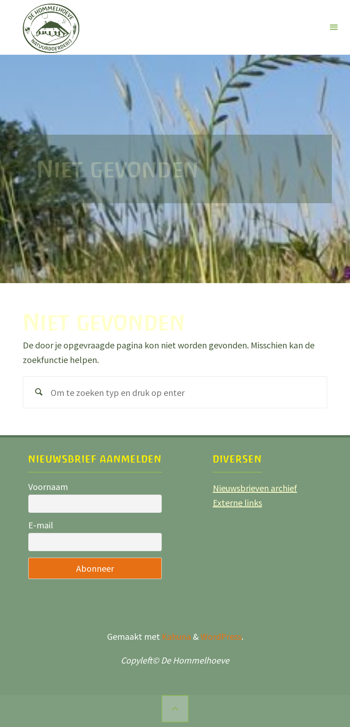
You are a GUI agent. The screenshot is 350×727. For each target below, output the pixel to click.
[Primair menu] (333, 27)
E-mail (40, 525)
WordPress (221, 636)
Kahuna (175, 636)
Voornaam (48, 486)
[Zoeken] (39, 392)
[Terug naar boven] (175, 708)
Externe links (237, 502)
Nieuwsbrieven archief (255, 488)
